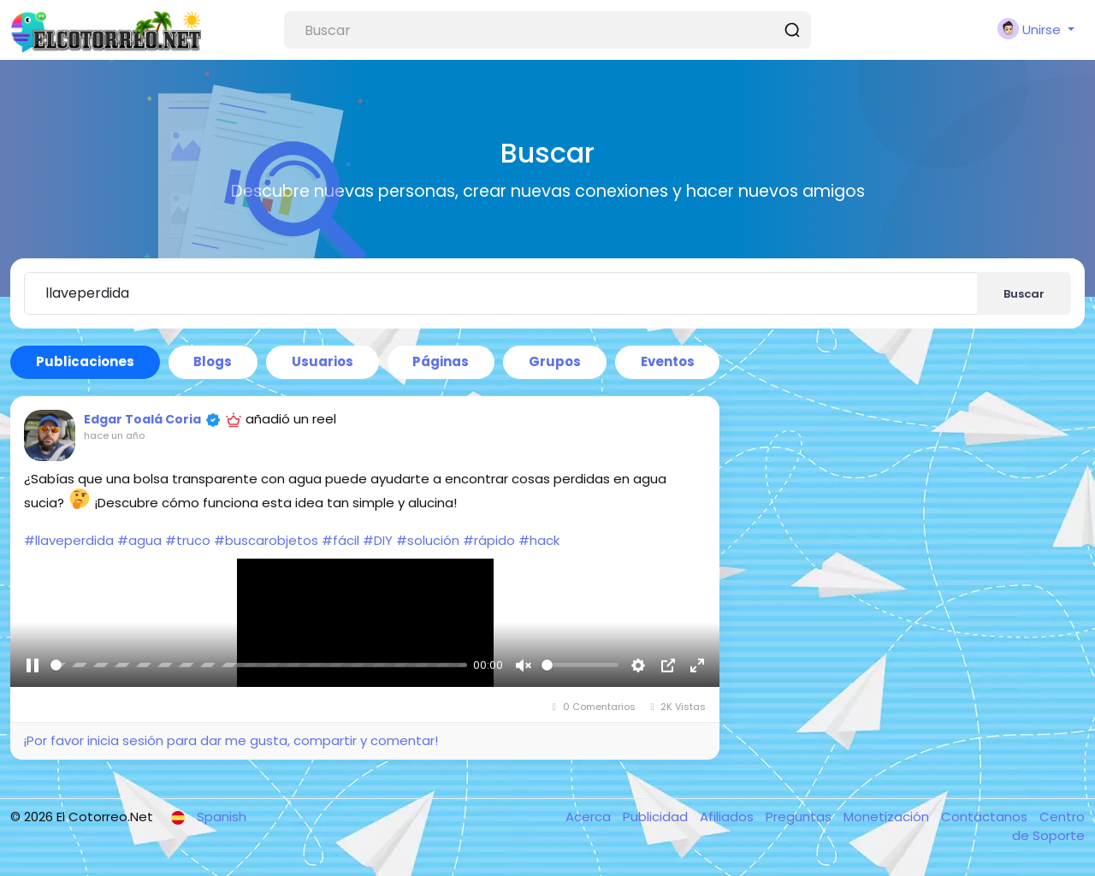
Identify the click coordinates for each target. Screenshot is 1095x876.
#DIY (378, 540)
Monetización (887, 817)
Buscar (1024, 294)
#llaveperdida (69, 540)
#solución (427, 540)
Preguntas (800, 817)
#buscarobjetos (266, 540)
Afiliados (728, 817)
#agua (139, 540)
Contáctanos (986, 817)
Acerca (589, 817)
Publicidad (657, 817)
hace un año (114, 435)
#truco (187, 540)
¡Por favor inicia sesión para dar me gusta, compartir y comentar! (230, 740)
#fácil (340, 540)
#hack (538, 540)
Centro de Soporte (1048, 826)
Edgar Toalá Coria (142, 419)
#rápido (489, 540)
